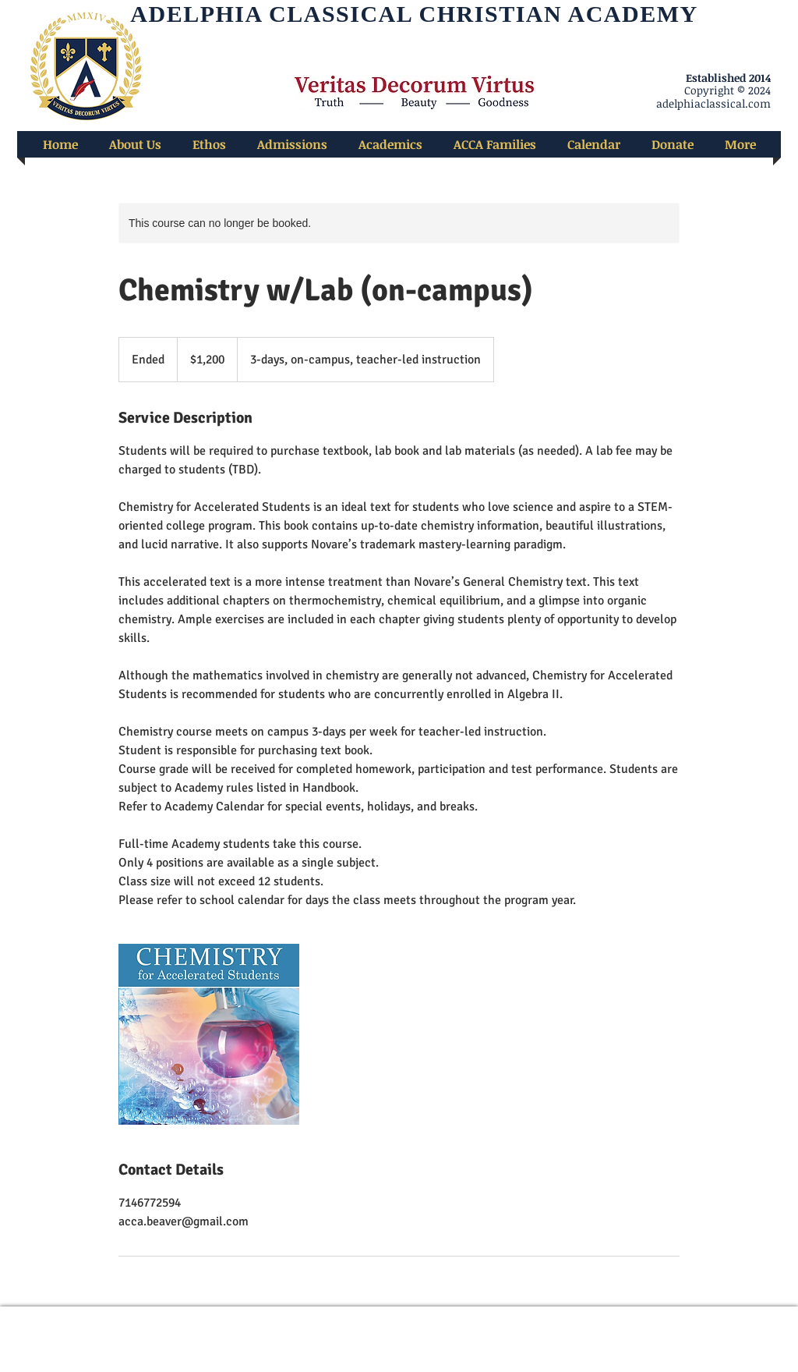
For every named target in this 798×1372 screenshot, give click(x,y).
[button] (135, 144)
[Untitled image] (208, 1034)
